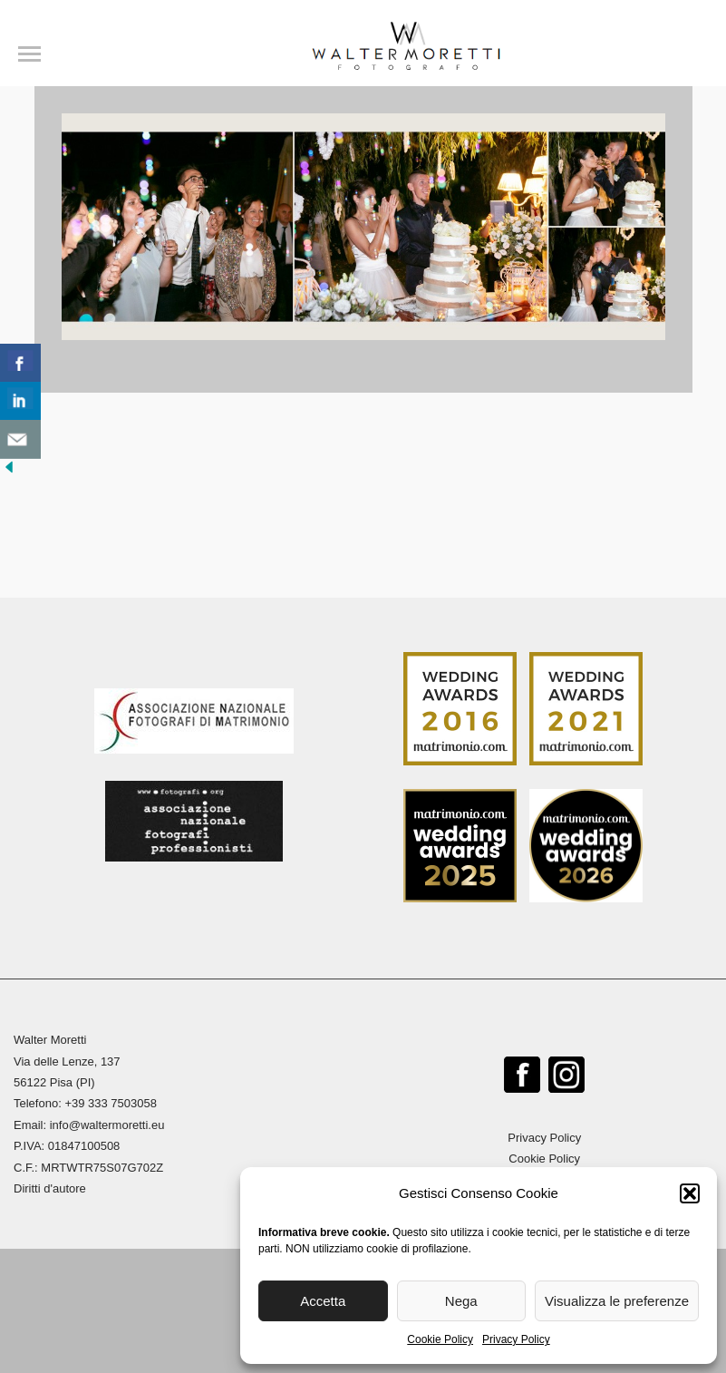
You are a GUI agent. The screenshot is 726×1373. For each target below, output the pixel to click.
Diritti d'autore (50, 1188)
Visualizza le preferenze (617, 1301)
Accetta (322, 1301)
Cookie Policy (440, 1339)
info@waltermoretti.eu (107, 1125)
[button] (690, 1193)
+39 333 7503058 (110, 1103)
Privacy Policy (516, 1339)
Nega (461, 1301)
